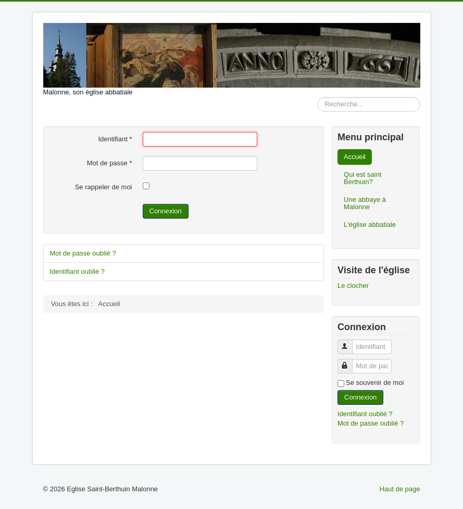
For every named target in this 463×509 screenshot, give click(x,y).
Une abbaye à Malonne (365, 203)
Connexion (165, 211)
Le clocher (353, 285)
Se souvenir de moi (375, 382)
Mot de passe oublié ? (83, 253)
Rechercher (317, 97)
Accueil (355, 157)
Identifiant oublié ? (77, 271)
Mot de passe (109, 163)
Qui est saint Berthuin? (362, 178)
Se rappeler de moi (103, 187)
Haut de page (399, 489)
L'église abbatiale (370, 224)
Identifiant (115, 139)
